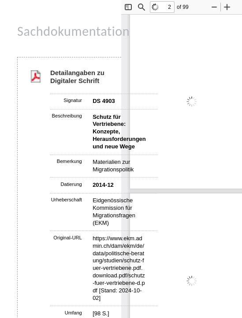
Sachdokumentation (73, 31)
